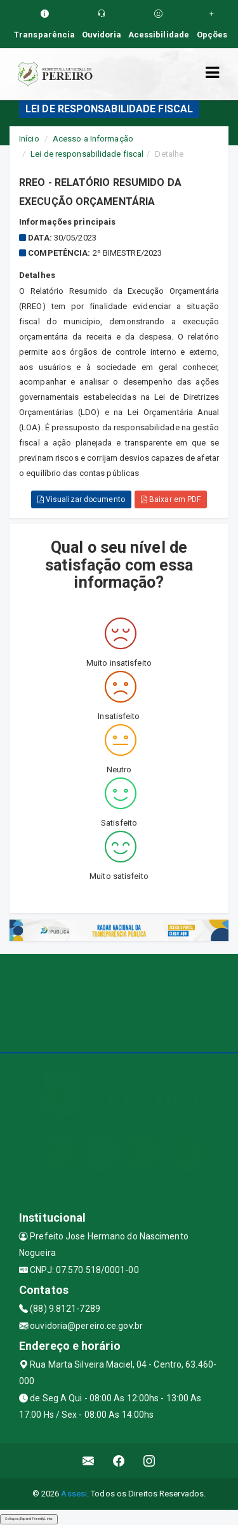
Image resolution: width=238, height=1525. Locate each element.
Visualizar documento (81, 499)
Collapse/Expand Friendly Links (29, 1519)
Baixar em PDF (171, 499)
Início (29, 138)
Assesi (74, 1493)
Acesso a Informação (93, 138)
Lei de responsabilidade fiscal (86, 154)
